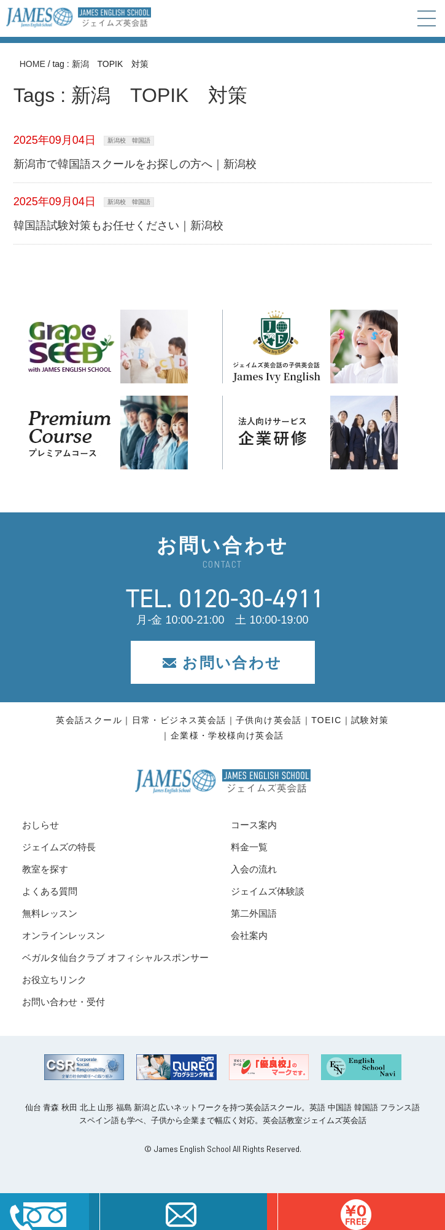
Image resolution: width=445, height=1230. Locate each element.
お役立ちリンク (54, 979)
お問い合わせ (222, 662)
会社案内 (249, 935)
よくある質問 (49, 891)
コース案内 (254, 825)
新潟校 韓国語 (128, 140)
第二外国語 (254, 913)
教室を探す (45, 869)
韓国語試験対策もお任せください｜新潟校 (118, 225)
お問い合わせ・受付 (63, 1002)
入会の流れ (254, 869)
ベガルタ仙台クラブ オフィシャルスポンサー (115, 957)
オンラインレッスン (63, 935)
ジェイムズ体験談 (267, 891)
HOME (32, 64)
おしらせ (40, 825)
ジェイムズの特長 (59, 847)
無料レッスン (49, 913)
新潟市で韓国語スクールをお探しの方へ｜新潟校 (135, 164)
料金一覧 (249, 847)
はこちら (356, 1211)
